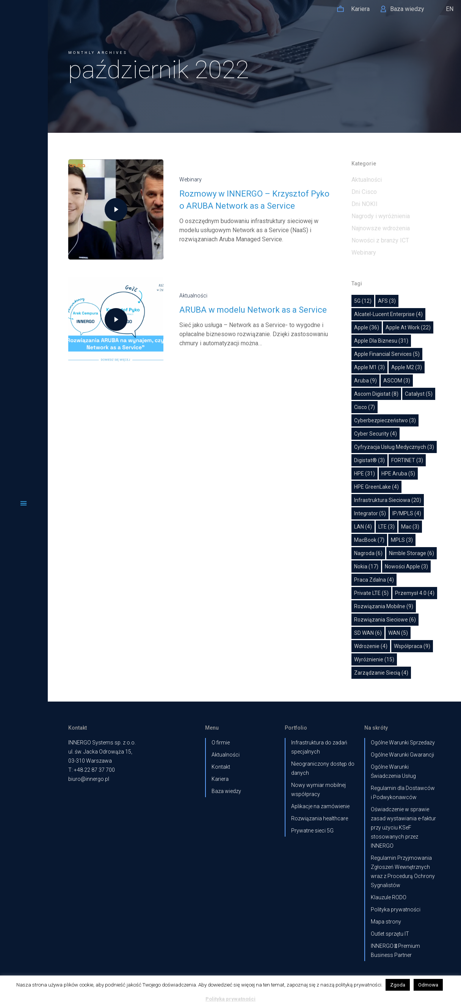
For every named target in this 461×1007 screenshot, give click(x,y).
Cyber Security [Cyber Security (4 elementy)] (375, 434)
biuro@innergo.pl (88, 779)
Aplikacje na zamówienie (320, 806)
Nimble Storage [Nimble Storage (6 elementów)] (411, 553)
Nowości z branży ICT (380, 240)
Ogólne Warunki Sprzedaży (403, 743)
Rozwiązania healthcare (319, 818)
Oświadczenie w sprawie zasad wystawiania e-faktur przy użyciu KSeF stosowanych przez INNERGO (403, 827)
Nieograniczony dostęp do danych (322, 768)
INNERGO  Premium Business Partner (395, 950)
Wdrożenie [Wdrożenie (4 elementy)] (370, 646)
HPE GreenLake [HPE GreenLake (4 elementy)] (376, 487)
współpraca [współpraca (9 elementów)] (412, 646)
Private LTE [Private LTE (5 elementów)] (371, 593)
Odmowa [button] (428, 985)
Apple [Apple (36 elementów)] (366, 327)
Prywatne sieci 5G (312, 831)
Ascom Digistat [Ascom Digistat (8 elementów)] (376, 394)
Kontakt (221, 767)
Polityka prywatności (395, 909)
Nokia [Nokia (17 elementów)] (366, 566)
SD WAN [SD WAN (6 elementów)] (368, 633)
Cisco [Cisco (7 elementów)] (364, 407)
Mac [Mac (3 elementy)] (410, 527)
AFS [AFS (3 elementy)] (387, 301)
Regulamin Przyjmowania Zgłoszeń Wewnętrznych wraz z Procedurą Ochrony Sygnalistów (403, 871)
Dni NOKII (364, 204)
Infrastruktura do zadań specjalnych (319, 747)
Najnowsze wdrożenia (380, 228)
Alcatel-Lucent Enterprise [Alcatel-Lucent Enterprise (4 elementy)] (388, 314)
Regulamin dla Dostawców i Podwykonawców (403, 792)
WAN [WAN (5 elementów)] (398, 633)
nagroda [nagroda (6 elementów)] (368, 553)
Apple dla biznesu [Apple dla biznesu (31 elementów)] (381, 341)
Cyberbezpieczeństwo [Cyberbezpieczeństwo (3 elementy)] (385, 420)
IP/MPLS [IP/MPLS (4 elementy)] (406, 513)
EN (449, 9)
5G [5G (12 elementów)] (363, 301)
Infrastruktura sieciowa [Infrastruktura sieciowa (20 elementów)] (387, 500)
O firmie (221, 743)
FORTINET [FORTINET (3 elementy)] (407, 460)
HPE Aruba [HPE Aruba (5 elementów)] (398, 473)
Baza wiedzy (226, 791)
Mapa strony (386, 922)
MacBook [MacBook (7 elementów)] (369, 540)
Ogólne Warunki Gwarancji (402, 755)
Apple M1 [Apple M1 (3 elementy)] (369, 367)
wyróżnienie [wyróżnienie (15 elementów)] (374, 659)
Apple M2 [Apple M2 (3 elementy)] (406, 367)
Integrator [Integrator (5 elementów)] (370, 513)
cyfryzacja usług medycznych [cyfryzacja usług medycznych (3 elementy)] (394, 447)
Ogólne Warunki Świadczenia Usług (393, 771)
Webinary (182, 179)
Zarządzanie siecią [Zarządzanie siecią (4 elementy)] (381, 673)
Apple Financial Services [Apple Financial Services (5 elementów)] (387, 354)
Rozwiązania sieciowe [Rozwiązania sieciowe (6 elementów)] (385, 620)
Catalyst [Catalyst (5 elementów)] (419, 394)
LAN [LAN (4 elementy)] (363, 527)
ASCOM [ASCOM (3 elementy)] (396, 381)
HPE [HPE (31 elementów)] (364, 473)
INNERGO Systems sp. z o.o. (102, 743)
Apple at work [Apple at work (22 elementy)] (408, 327)
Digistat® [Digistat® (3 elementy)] (369, 460)
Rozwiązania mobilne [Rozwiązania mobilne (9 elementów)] (383, 606)
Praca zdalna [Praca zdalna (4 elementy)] (374, 580)
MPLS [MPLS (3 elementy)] (402, 540)
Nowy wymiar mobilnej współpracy (318, 789)
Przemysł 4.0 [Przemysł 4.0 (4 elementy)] (414, 593)
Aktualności (185, 296)
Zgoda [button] (397, 985)
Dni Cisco (364, 191)
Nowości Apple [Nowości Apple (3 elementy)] (406, 566)
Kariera (220, 779)
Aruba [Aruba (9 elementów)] (365, 381)
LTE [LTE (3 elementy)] (386, 527)
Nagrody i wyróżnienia (380, 216)
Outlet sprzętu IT (390, 934)
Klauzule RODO (388, 897)
